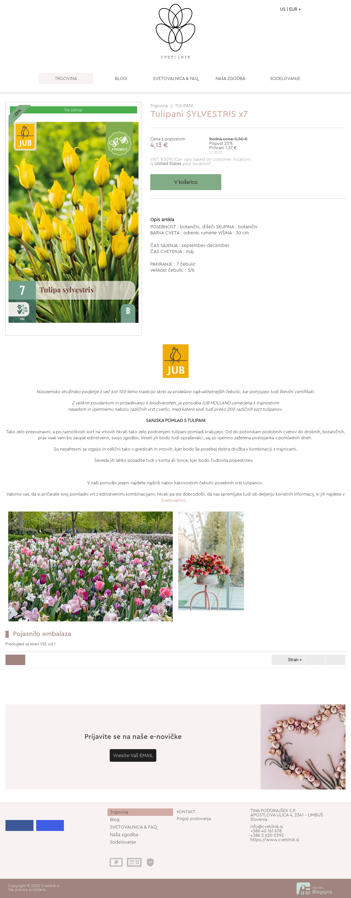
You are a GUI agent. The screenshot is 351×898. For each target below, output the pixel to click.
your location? (182, 164)
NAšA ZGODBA (230, 78)
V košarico (185, 182)
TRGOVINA (66, 78)
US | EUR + (290, 9)
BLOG (121, 78)
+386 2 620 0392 (267, 835)
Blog (115, 819)
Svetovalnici (173, 500)
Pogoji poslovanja (194, 819)
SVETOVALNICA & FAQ (175, 78)
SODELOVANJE (285, 78)
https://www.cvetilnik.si (274, 840)
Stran (287, 659)
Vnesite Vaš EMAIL (133, 755)
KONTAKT (186, 812)
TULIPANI (184, 106)
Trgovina (159, 106)
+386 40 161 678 (266, 831)
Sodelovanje (123, 842)
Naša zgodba (124, 834)
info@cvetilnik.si (266, 826)
